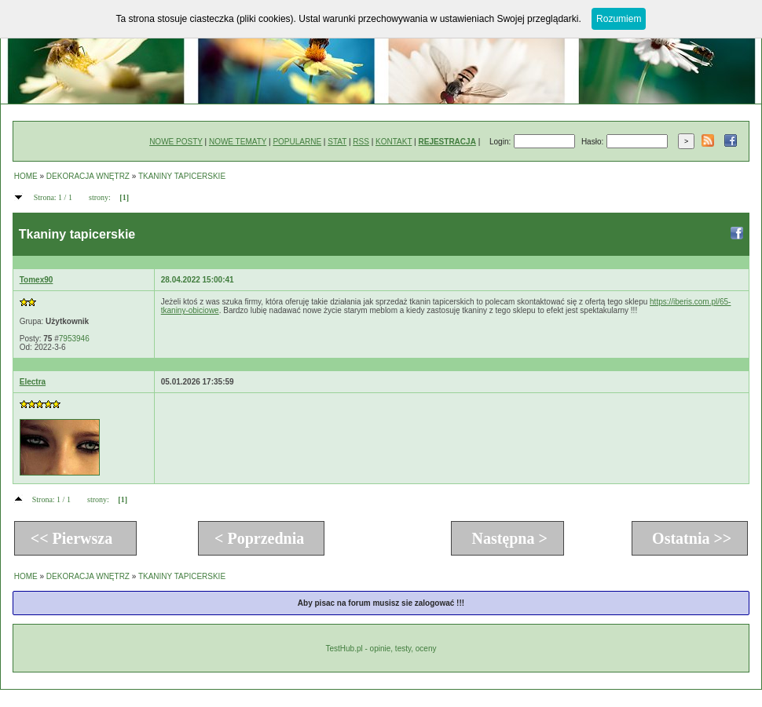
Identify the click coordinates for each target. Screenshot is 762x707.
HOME (26, 176)
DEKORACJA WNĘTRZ (88, 176)
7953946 (74, 338)
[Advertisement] (263, 437)
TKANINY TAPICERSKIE (181, 176)
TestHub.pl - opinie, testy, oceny (380, 648)
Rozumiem (618, 18)
